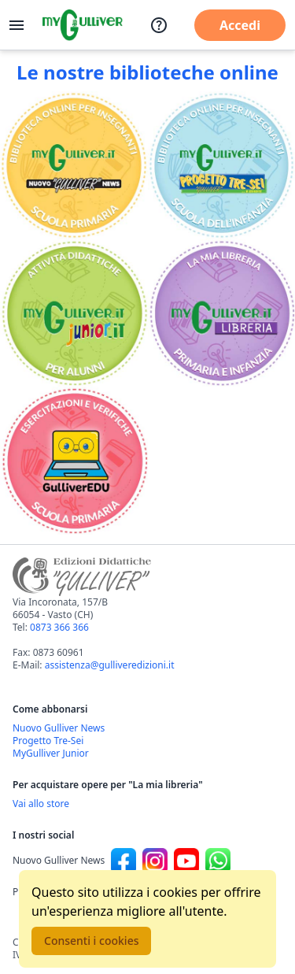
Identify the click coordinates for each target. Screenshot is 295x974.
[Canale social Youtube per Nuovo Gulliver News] (186, 860)
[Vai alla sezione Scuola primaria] (74, 165)
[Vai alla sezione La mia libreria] (222, 313)
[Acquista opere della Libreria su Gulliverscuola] (147, 804)
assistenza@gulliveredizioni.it (110, 665)
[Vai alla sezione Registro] (74, 461)
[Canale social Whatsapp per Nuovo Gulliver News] (217, 860)
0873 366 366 (59, 627)
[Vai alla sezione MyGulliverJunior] (74, 313)
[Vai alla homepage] (82, 25)
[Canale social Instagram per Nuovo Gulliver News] (155, 860)
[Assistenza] (158, 25)
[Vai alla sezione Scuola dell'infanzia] (222, 165)
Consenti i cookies (91, 940)
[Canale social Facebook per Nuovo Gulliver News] (123, 860)
